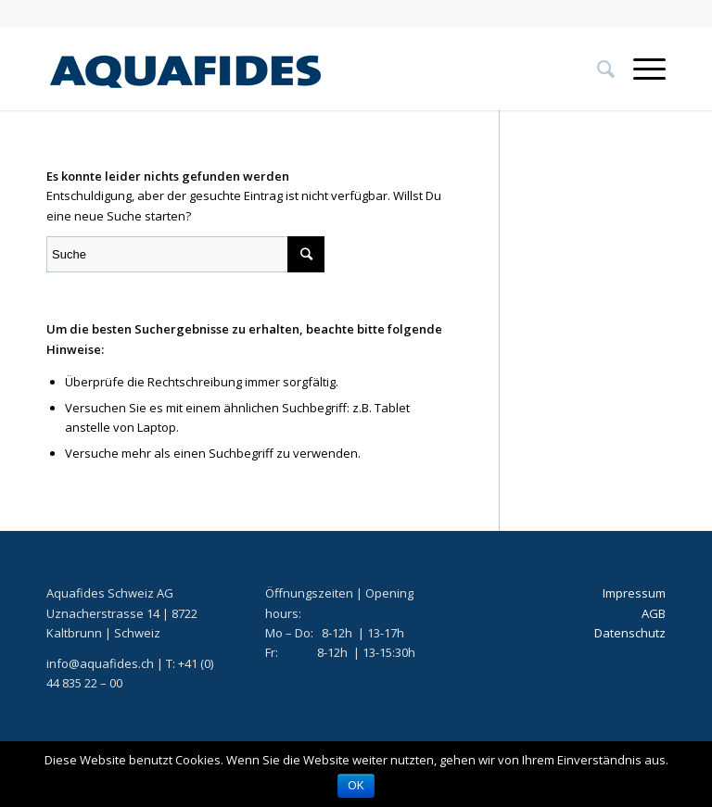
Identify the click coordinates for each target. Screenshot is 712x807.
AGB (654, 613)
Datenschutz (630, 632)
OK (355, 785)
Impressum (634, 593)
